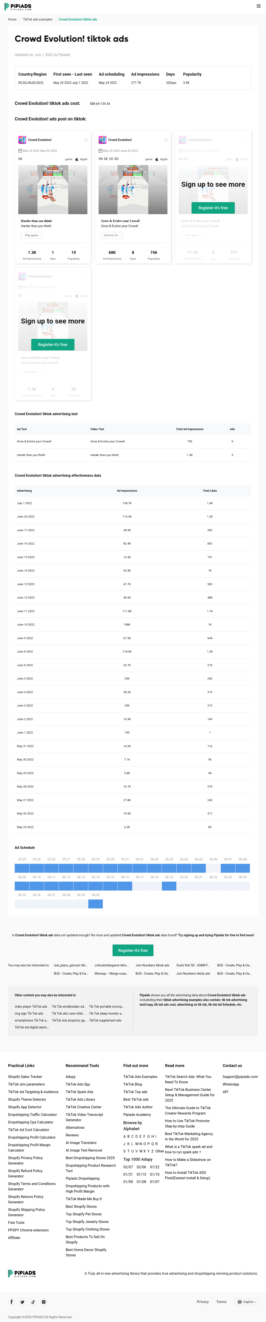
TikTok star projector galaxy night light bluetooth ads (70, 1020)
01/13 (141, 1174)
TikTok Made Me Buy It (84, 1199)
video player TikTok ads (31, 1006)
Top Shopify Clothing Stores (88, 1229)
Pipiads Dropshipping (82, 1178)
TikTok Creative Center (84, 1107)
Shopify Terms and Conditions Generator (32, 1186)
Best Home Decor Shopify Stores (86, 1252)
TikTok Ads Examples (140, 1077)
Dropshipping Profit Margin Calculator (29, 1147)
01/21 (127, 1174)
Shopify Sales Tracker (25, 1077)
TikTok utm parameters (26, 1084)
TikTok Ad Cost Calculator (28, 1130)
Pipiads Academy (137, 1115)
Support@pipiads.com (240, 1077)
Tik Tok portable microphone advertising (107, 1006)
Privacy (202, 1302)
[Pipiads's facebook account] (11, 1301)
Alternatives (75, 1127)
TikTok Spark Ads (79, 1092)
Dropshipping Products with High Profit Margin (88, 1189)
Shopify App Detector (25, 1107)
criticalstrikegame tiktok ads (114, 965)
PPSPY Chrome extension (28, 1230)
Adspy (71, 1077)
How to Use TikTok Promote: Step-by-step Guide (187, 1123)
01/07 (154, 1182)
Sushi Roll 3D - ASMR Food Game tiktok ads (196, 965)
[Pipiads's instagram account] (43, 1301)
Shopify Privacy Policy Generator (25, 1160)
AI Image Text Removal (84, 1150)
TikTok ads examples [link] (38, 19)
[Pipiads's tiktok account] (33, 1301)
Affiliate (14, 1238)
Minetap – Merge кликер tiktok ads (115, 973)
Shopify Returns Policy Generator (25, 1199)
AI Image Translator (81, 1143)
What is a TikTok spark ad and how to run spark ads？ (188, 1149)
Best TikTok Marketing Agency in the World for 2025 (189, 1136)
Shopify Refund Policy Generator (25, 1173)
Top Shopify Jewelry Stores (87, 1222)
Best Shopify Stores (81, 1206)
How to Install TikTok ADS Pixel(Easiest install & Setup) (187, 1175)
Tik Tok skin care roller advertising (70, 1013)
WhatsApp (231, 1084)
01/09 (127, 1182)
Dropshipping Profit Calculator (32, 1137)
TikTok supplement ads (105, 1020)
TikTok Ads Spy (78, 1084)
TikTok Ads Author (138, 1107)
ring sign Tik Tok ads (29, 1013)
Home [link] (12, 19)
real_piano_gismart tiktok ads (74, 965)
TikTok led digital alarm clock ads (33, 1027)
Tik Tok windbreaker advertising (70, 1006)
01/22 (154, 1167)
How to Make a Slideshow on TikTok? (188, 1162)
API (225, 1092)
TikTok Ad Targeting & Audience (33, 1092)
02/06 (141, 1167)
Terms (221, 1302)
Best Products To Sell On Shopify (85, 1239)
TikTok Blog (132, 1084)
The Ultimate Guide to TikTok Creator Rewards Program (188, 1110)
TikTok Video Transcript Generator (84, 1117)
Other (155, 1151)
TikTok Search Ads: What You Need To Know (188, 1079)
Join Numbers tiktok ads (152, 965)
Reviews (72, 1135)
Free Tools (16, 1222)
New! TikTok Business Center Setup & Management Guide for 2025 (189, 1095)
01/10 (154, 1174)
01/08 (141, 1182)
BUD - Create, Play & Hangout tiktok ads (237, 965)
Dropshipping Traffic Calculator (32, 1115)
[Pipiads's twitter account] (22, 1301)
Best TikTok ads (135, 1099)
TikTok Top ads (135, 1092)
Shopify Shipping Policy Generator (26, 1212)
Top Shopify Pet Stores (84, 1214)
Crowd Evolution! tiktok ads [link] (78, 19)
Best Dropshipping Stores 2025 (90, 1158)
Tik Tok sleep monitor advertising (107, 1013)
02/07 (127, 1167)
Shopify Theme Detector (27, 1099)
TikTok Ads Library (80, 1099)
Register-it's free (213, 207)
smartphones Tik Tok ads (32, 1020)
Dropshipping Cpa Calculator (30, 1122)
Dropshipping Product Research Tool (91, 1168)
